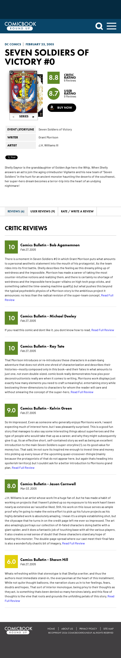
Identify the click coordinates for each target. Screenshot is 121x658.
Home (51, 628)
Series (23, 116)
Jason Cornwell (63, 484)
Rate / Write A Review (77, 211)
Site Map (108, 628)
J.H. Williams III (48, 145)
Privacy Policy (88, 628)
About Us (67, 628)
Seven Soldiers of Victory (47, 57)
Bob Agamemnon (65, 245)
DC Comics (13, 44)
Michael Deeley (63, 316)
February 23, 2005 (40, 44)
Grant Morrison (48, 137)
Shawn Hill (59, 559)
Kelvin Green (61, 408)
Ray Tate (57, 346)
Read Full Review (102, 330)
